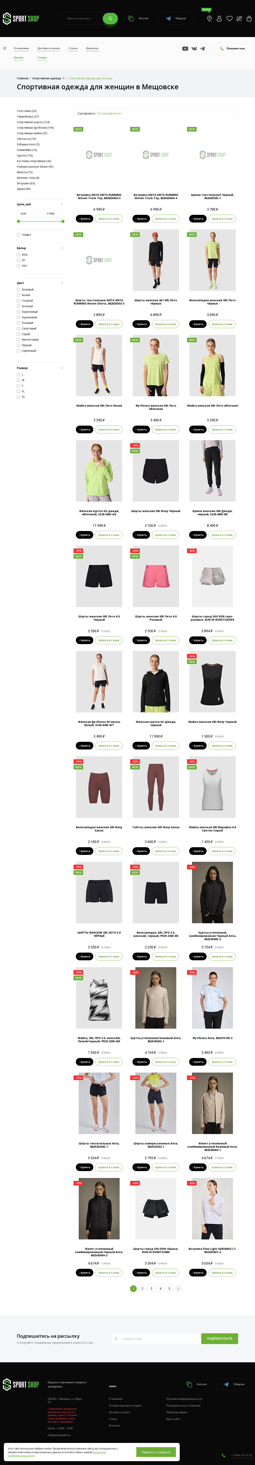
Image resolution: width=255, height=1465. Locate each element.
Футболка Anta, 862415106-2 (212, 1038)
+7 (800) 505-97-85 (241, 1455)
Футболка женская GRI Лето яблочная (156, 407)
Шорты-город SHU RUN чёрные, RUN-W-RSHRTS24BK (155, 1250)
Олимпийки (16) (27, 150)
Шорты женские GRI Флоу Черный (155, 511)
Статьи (73, 48)
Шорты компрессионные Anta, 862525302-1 (156, 1145)
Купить (84, 218)
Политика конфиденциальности (184, 1398)
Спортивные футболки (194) (35, 127)
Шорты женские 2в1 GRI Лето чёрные (156, 301)
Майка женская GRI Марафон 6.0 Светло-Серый (212, 828)
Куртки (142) (25, 155)
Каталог (138, 19)
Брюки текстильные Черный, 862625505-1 (212, 196)
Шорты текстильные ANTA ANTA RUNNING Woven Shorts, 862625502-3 (99, 301)
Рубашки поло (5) (28, 144)
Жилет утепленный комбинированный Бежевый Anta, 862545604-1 (212, 1147)
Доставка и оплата (48, 48)
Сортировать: (87, 113)
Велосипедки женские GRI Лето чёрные (212, 301)
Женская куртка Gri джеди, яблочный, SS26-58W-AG (99, 512)
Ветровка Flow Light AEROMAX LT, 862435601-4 (213, 1250)
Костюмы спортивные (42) (34, 161)
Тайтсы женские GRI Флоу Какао (156, 827)
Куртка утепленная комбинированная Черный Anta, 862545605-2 (212, 936)
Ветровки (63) (26, 183)
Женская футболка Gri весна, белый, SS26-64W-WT (99, 723)
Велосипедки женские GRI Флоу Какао (99, 828)
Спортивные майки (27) (32, 133)
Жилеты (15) (25, 172)
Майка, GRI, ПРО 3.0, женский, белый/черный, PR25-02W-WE (99, 1039)
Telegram (176, 18)
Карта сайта (173, 1419)
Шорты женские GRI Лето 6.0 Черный (99, 618)
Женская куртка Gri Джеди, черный (156, 723)
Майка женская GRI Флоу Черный (212, 722)
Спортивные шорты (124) (33, 122)
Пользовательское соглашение (183, 1405)
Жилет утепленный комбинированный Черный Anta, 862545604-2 (99, 1252)
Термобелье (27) (28, 116)
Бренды (18, 57)
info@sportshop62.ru (59, 1435)
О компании (21, 48)
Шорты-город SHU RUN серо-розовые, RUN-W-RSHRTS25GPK (212, 618)
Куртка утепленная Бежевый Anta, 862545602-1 (156, 1039)
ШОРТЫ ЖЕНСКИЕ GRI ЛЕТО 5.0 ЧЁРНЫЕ (99, 934)
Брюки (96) (24, 189)
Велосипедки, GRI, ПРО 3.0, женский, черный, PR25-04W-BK (155, 934)
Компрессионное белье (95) (35, 166)
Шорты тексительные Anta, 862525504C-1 (99, 1145)
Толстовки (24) (26, 111)
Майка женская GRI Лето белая (99, 405)
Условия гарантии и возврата (125, 1405)
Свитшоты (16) (26, 139)
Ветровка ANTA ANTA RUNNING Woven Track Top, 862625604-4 (156, 196)
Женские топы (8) (28, 178)
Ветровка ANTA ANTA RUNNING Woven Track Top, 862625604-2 (99, 196)
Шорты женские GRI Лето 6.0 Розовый (156, 618)
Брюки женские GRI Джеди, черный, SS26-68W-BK (213, 512)
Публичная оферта (176, 1412)
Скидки (42, 57)
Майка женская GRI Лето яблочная (212, 405)
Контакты (92, 48)
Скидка (24, 234)
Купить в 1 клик (109, 218)
